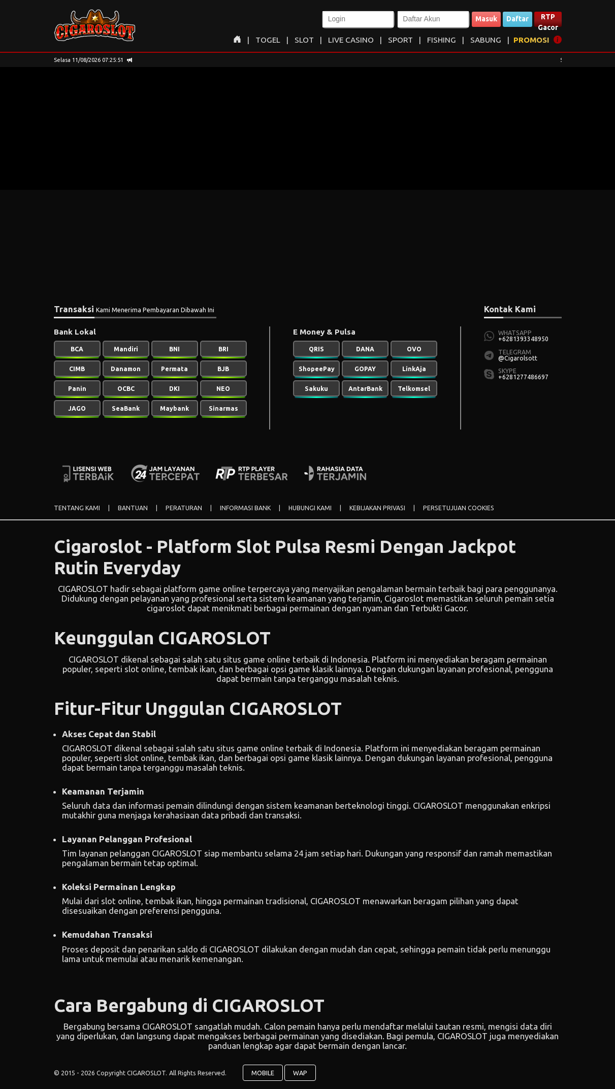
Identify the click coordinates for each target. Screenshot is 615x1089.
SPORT (400, 40)
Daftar (517, 19)
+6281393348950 (523, 339)
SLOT (304, 40)
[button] (358, 19)
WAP (300, 1072)
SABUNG (485, 40)
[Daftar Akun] (433, 19)
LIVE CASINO (351, 40)
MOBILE (262, 1072)
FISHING (441, 40)
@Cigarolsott (517, 358)
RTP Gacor (548, 20)
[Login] (358, 19)
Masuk (486, 19)
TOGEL (267, 40)
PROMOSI (531, 40)
